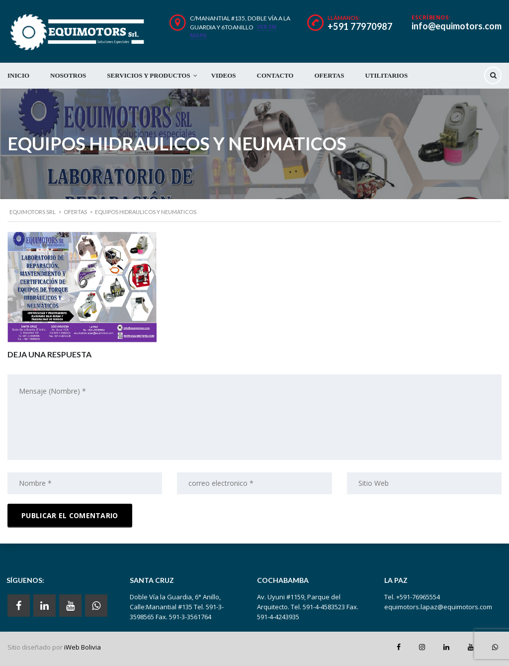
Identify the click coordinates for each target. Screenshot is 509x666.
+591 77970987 (360, 26)
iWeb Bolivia (82, 647)
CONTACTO (275, 75)
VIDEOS (223, 75)
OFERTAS (329, 75)
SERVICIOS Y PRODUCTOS (148, 75)
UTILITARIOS (386, 75)
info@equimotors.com (457, 25)
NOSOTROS (68, 75)
